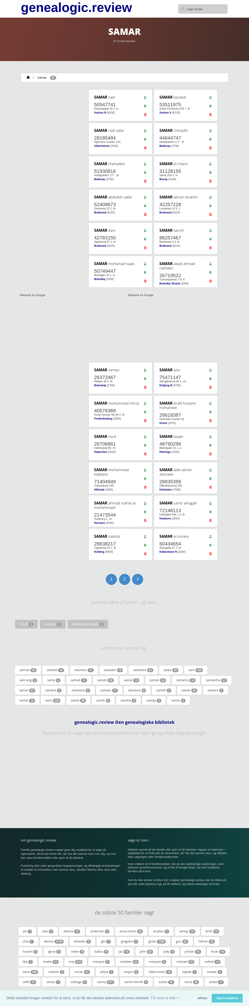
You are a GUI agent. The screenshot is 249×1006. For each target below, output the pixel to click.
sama (53, 680)
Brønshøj (100, 385)
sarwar (214, 972)
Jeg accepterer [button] (227, 998)
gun (182, 941)
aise (47, 931)
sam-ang (28, 680)
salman (28, 670)
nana (30, 972)
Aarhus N (100, 112)
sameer (109, 690)
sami (52, 700)
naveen (56, 972)
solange (79, 982)
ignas (54, 951)
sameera (137, 690)
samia (78, 700)
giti (106, 941)
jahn (146, 951)
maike (51, 961)
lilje (28, 961)
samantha (216, 680)
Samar (42, 77)
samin (178, 700)
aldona (72, 931)
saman (158, 680)
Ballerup (164, 145)
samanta (186, 680)
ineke (77, 951)
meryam (157, 961)
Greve (163, 423)
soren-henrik (136, 982)
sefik (29, 982)
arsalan (161, 931)
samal (131, 680)
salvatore (143, 670)
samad (79, 680)
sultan (166, 982)
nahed (212, 961)
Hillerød (99, 489)
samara (53, 690)
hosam (30, 951)
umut (191, 982)
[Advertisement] (49, 116)
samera (216, 690)
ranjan (131, 972)
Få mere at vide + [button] (165, 998)
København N (168, 551)
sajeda (189, 972)
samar (27, 690)
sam (196, 670)
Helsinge (165, 452)
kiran (218, 951)
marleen (129, 961)
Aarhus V (165, 112)
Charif (26, 624)
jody (169, 951)
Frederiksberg (103, 418)
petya (107, 972)
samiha (128, 700)
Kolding (99, 551)
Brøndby (99, 279)
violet (216, 982)
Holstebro (165, 489)
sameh (163, 690)
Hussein (52, 624)
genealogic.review (76, 7)
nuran (82, 972)
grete (157, 941)
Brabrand (100, 212)
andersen (99, 931)
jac (124, 951)
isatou (101, 951)
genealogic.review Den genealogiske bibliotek (125, 722)
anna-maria (131, 931)
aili (27, 931)
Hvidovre (165, 518)
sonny (105, 982)
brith (212, 931)
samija (153, 700)
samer (189, 690)
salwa (170, 670)
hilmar (206, 941)
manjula (101, 961)
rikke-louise (160, 972)
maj (76, 961)
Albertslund (101, 145)
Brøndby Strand (169, 283)
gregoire (129, 941)
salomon (84, 670)
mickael (185, 961)
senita (53, 982)
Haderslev (100, 452)
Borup (163, 179)
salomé (55, 670)
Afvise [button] (202, 998)
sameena (81, 690)
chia (28, 941)
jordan (193, 951)
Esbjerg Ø (165, 385)
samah (105, 680)
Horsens (99, 522)
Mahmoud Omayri (88, 624)
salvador (113, 670)
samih (103, 700)
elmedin (82, 941)
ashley (187, 931)
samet (27, 700)
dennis (54, 941)
